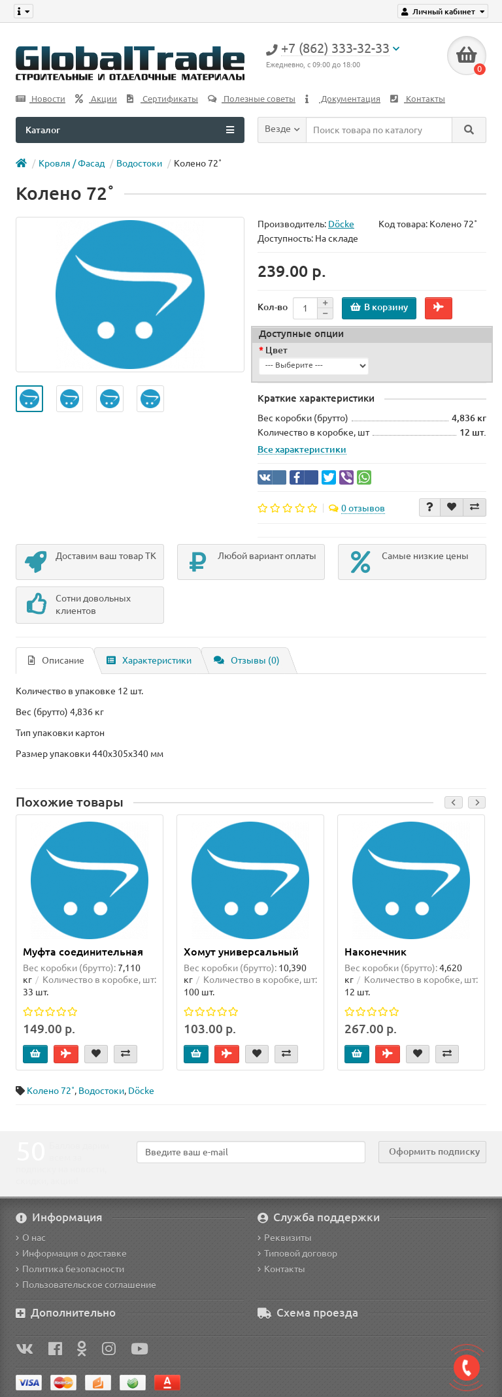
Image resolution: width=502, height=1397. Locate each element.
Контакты (417, 99)
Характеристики (149, 660)
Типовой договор (297, 1253)
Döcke (141, 1090)
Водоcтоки (139, 163)
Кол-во (273, 307)
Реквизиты (285, 1237)
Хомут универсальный (241, 951)
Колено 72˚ (51, 1090)
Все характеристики (302, 449)
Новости (40, 99)
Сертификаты (162, 99)
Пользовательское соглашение (86, 1284)
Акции (96, 99)
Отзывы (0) (247, 660)
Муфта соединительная (83, 951)
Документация (342, 99)
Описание (56, 660)
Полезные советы (251, 99)
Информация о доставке (71, 1253)
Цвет (276, 350)
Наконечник (375, 951)
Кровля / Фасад (72, 163)
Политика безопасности (70, 1269)
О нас (31, 1237)
